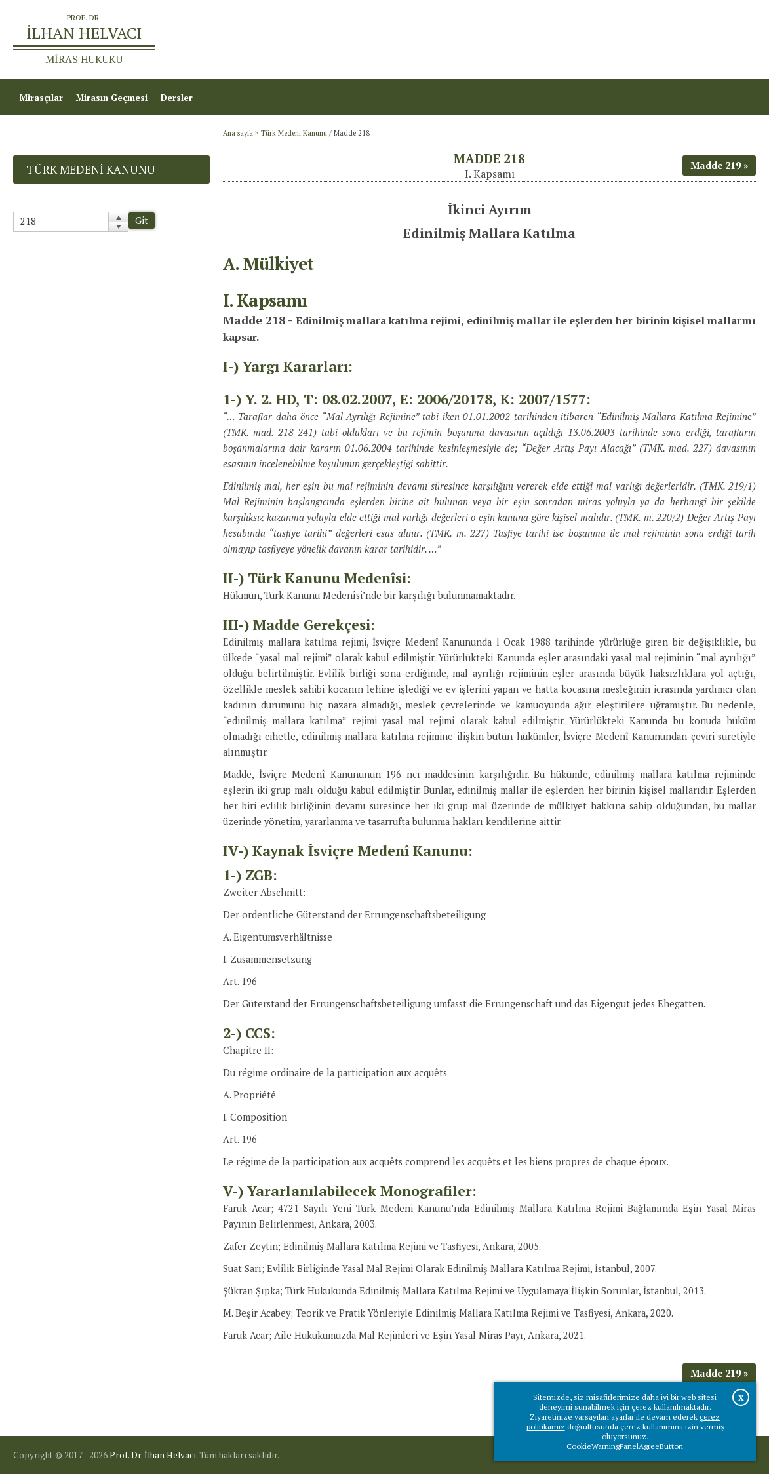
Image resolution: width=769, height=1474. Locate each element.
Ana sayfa (580, 39)
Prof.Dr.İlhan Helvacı (660, 39)
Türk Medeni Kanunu (294, 133)
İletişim (733, 39)
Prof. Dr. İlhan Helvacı (152, 1455)
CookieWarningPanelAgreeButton (624, 1446)
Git (141, 220)
